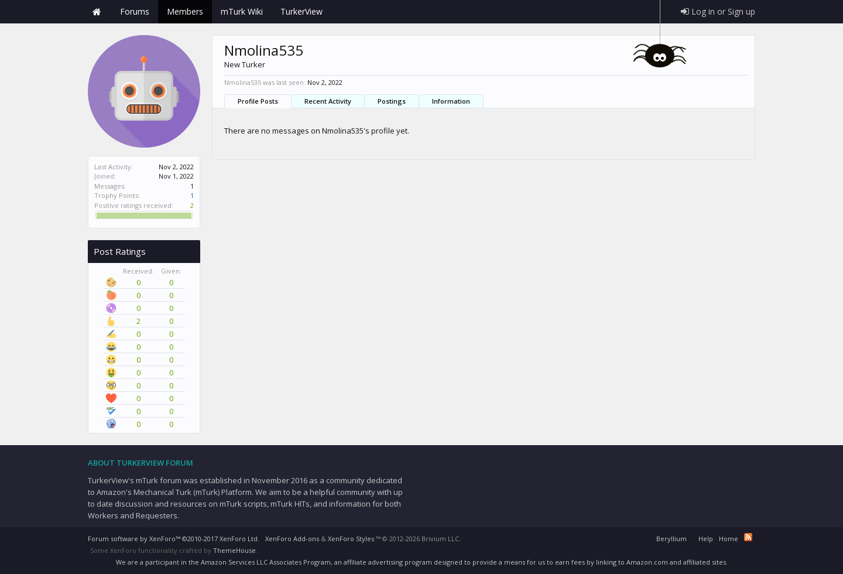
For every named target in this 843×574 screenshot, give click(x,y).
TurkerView (301, 11)
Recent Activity (327, 101)
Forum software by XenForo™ (173, 538)
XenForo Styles (351, 538)
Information (451, 101)
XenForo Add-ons (292, 538)
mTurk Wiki (242, 11)
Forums (134, 11)
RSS (748, 537)
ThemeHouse (234, 550)
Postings (392, 101)
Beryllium (671, 538)
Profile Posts (258, 101)
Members (185, 11)
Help (705, 538)
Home (96, 11)
